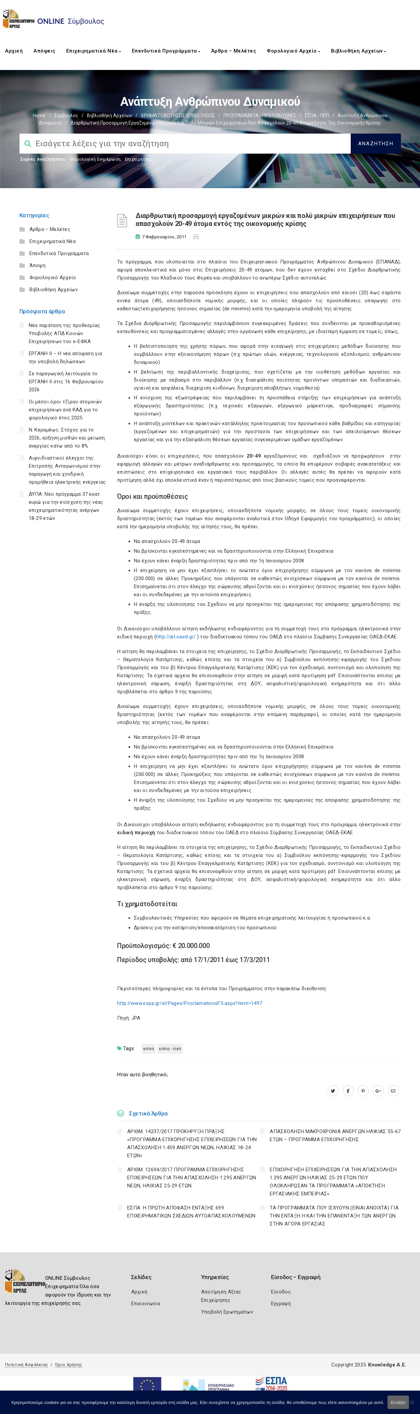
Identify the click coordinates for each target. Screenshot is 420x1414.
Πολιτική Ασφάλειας (26, 1364)
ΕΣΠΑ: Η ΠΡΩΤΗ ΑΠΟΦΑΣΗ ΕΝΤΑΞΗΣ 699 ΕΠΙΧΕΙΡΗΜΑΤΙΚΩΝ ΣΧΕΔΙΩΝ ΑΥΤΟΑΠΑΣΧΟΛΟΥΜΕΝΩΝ (191, 1212)
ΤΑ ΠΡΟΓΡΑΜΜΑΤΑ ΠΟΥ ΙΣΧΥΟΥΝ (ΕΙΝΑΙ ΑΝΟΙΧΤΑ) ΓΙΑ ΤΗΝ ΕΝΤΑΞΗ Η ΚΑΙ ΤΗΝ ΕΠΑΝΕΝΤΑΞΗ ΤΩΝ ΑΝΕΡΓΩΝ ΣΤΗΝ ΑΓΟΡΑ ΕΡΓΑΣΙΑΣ (334, 1216)
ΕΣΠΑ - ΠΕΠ (317, 115)
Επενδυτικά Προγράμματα (166, 51)
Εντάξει (398, 1402)
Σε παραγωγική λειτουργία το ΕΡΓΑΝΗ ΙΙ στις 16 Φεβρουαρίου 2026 (66, 382)
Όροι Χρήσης (68, 1364)
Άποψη (37, 265)
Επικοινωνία (145, 1304)
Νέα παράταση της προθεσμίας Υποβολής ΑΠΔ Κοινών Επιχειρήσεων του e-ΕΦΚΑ (64, 333)
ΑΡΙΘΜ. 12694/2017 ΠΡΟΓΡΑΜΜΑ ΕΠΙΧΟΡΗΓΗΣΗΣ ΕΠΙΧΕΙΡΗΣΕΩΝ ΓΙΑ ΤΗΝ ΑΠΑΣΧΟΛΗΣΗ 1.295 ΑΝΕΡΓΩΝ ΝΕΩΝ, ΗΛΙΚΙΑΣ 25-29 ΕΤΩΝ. (191, 1178)
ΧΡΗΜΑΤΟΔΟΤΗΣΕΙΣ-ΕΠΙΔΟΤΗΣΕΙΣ (178, 115)
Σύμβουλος (66, 115)
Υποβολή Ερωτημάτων (227, 1312)
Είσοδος (281, 1292)
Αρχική (14, 51)
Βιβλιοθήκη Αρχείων (358, 51)
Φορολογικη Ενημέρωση (95, 159)
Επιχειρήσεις (138, 159)
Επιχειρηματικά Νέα (93, 51)
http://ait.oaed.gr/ (176, 637)
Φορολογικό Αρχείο (293, 51)
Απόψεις (44, 51)
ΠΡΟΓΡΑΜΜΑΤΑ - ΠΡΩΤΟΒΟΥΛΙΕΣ (260, 115)
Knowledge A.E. (387, 1365)
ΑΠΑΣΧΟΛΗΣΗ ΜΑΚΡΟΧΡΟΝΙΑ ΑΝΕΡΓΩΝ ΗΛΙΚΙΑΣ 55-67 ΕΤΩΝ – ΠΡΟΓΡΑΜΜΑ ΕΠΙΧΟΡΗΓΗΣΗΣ (335, 1135)
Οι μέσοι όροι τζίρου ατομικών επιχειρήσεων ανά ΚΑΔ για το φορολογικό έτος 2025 (65, 410)
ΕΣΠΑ (148, 1048)
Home (39, 115)
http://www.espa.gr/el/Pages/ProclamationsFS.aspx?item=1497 (189, 1003)
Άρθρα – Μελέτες (233, 51)
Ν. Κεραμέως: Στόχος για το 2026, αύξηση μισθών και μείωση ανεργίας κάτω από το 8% (67, 438)
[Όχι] (411, 1405)
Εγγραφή (281, 1304)
